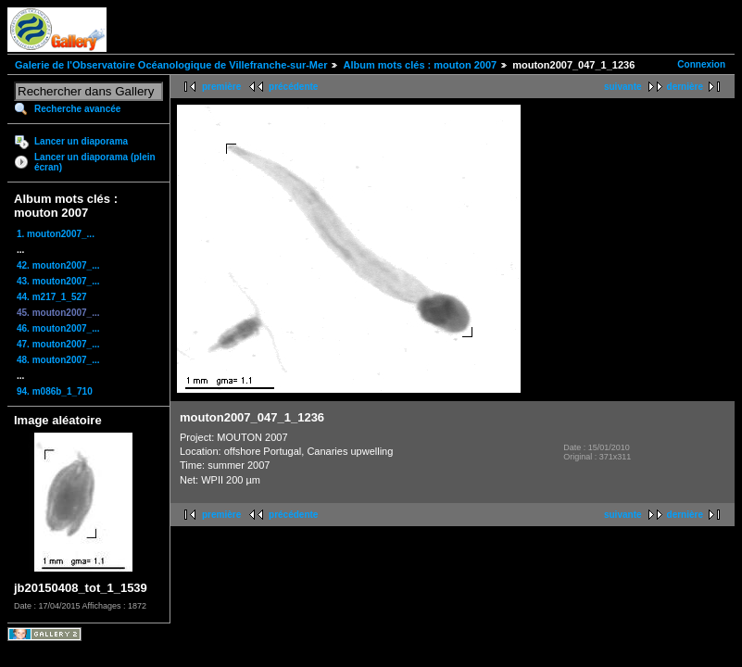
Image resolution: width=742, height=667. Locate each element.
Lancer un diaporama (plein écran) (95, 162)
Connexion (701, 64)
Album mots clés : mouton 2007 (420, 64)
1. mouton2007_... (55, 234)
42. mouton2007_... (58, 265)
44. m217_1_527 (52, 297)
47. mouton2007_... (58, 344)
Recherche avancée (77, 109)
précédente (293, 87)
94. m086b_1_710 (55, 391)
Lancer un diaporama (81, 141)
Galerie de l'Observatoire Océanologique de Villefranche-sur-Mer (171, 64)
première (221, 87)
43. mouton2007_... (58, 281)
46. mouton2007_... (58, 328)
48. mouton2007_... (58, 360)
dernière (685, 87)
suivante (623, 87)
